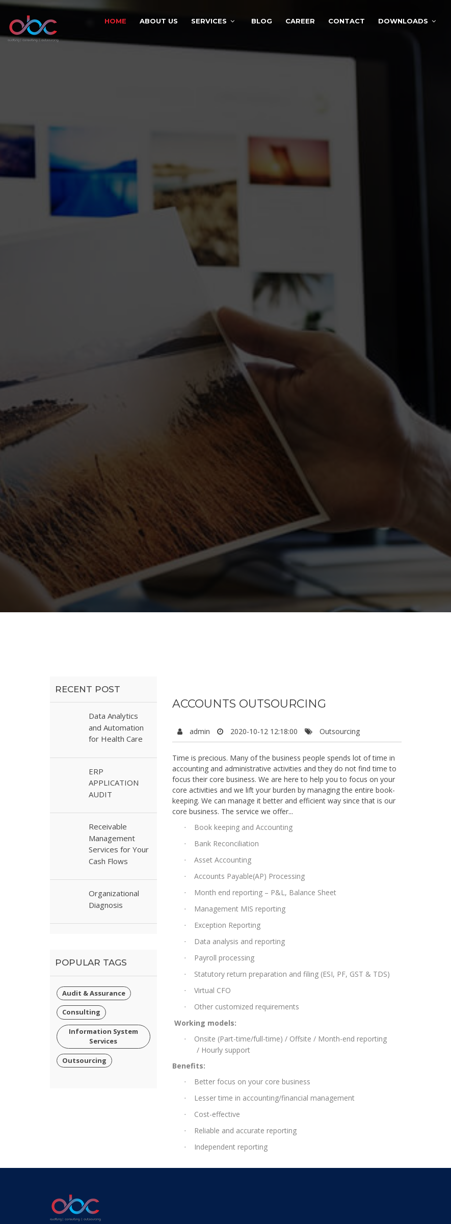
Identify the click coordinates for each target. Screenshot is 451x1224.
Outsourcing (84, 1060)
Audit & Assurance (93, 993)
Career (300, 21)
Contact (346, 21)
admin (200, 731)
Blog (261, 21)
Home (115, 21)
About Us (159, 21)
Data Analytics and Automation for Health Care (116, 727)
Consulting (81, 1012)
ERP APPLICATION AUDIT (114, 782)
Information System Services (103, 1036)
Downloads (403, 21)
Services (209, 21)
